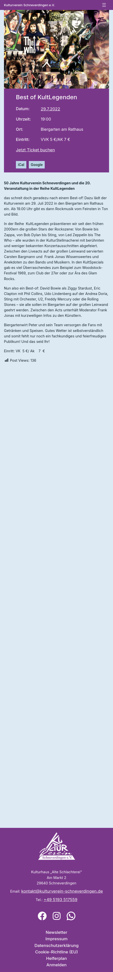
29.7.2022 (50, 108)
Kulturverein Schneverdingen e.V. (29, 5)
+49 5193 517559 (60, 899)
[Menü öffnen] (104, 5)
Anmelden (56, 964)
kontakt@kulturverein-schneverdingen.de (62, 891)
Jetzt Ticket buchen (35, 149)
